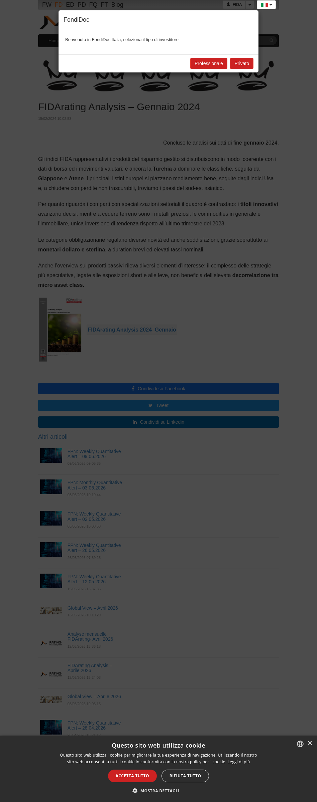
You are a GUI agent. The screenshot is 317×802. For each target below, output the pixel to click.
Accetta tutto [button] (132, 776)
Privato (241, 63)
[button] (158, 790)
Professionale (209, 63)
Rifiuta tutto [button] (185, 776)
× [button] (309, 743)
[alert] (158, 769)
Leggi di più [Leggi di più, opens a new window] (239, 762)
